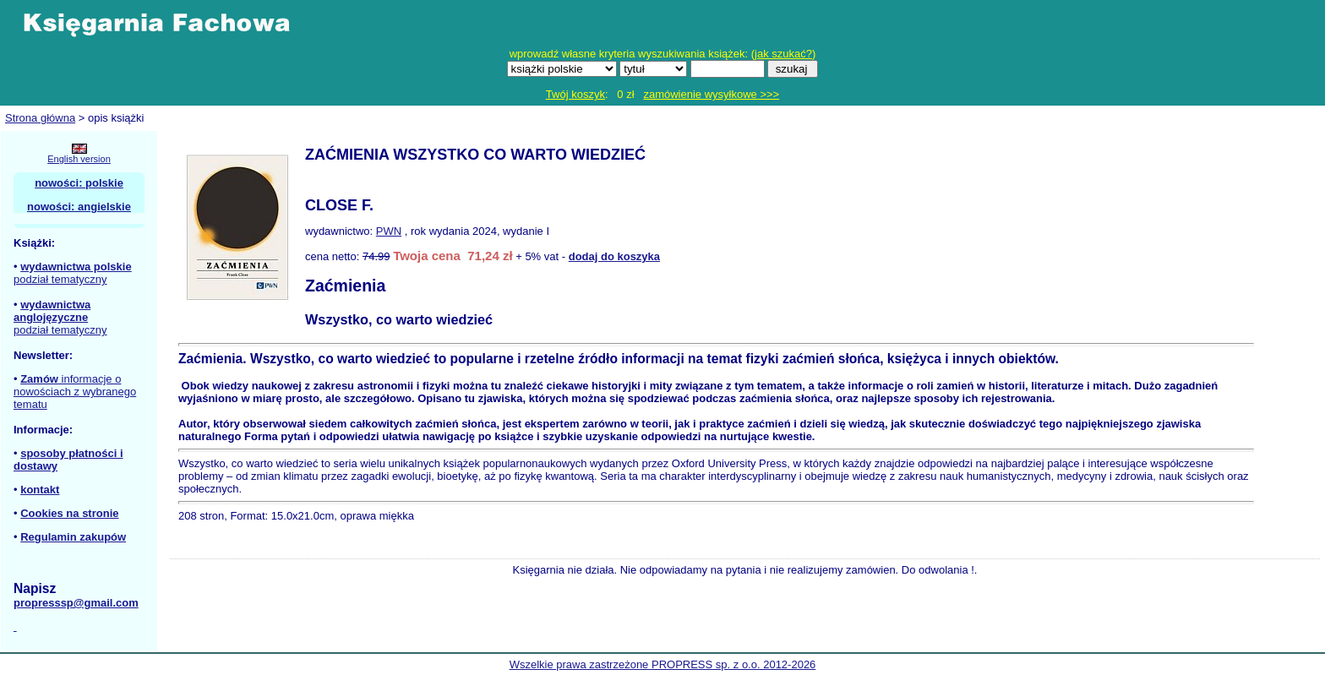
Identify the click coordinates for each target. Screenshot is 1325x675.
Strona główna (40, 118)
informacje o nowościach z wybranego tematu (75, 392)
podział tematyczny (60, 279)
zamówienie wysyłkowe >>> (711, 94)
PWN (388, 231)
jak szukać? (783, 53)
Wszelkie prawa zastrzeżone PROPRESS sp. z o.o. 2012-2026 (663, 664)
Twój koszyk (575, 94)
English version (79, 159)
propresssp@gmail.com (76, 602)
